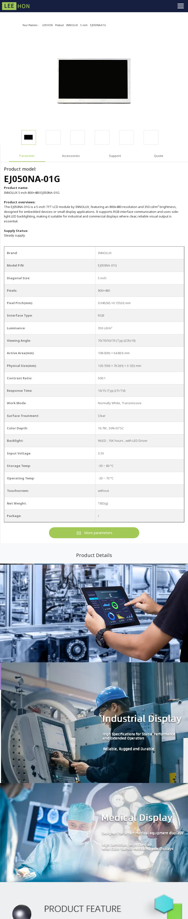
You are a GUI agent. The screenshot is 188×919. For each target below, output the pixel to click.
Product (59, 25)
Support (115, 156)
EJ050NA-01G (98, 25)
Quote (158, 156)
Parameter (27, 156)
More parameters (98, 532)
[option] (94, 81)
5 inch (84, 25)
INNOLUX (72, 25)
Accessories (71, 156)
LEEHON (47, 25)
